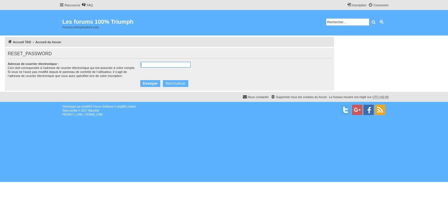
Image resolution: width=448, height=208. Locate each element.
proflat (73, 110)
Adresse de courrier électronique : (33, 64)
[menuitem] (87, 5)
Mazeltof (93, 110)
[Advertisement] (171, 160)
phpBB (86, 106)
